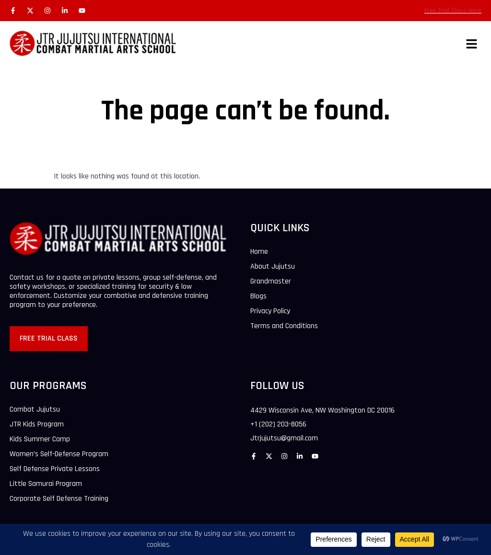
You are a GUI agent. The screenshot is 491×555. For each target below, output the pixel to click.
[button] (471, 45)
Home (259, 252)
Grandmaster (270, 281)
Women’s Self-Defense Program (59, 454)
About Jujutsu (272, 267)
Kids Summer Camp (40, 439)
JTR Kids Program (37, 424)
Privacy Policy (270, 311)
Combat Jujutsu (35, 409)
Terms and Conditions (284, 326)
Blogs (258, 296)
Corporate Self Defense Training (59, 499)
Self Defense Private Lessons (55, 469)
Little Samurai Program (46, 484)
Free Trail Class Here (452, 10)
